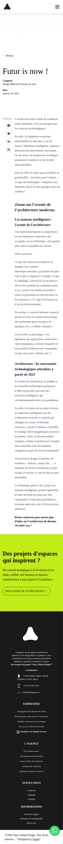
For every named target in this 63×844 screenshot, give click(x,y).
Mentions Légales (31, 814)
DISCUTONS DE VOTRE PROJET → (26, 591)
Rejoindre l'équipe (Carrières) (31, 771)
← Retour (8, 55)
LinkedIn (31, 799)
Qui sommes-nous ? (31, 751)
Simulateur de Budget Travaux (31, 731)
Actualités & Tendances (31, 766)
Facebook (31, 790)
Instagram (32, 795)
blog (28, 525)
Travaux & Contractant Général (31, 726)
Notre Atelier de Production (31, 761)
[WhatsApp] (55, 831)
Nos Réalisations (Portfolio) (31, 756)
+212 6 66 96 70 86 (31, 685)
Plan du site (31, 823)
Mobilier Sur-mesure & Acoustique (31, 721)
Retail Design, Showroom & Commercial (31, 716)
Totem (35, 839)
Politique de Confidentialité (31, 818)
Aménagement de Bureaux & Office (31, 711)
